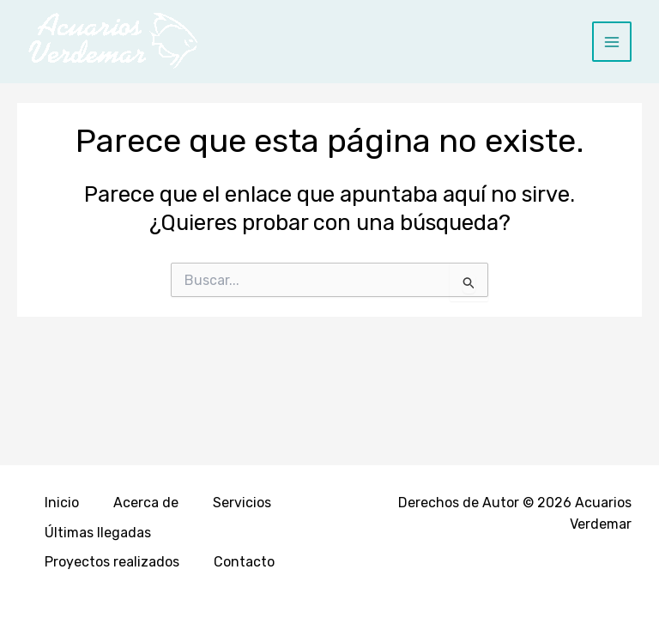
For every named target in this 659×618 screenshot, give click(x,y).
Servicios (242, 502)
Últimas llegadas (98, 532)
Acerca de (145, 502)
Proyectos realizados (112, 562)
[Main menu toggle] (612, 41)
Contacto (244, 562)
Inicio (62, 502)
